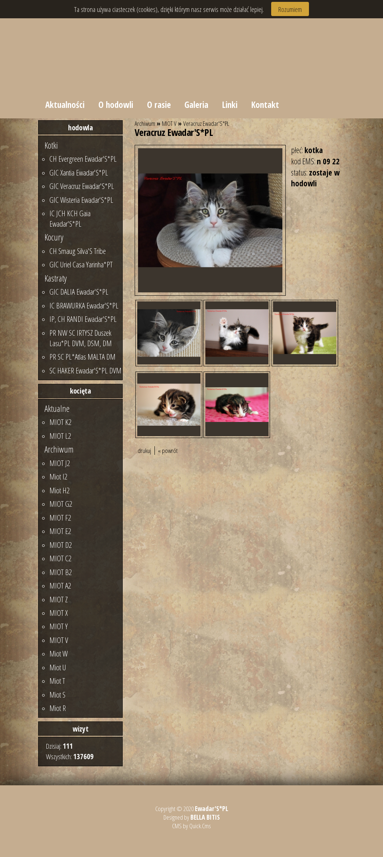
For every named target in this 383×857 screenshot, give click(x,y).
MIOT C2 (60, 558)
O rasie (159, 105)
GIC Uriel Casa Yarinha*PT (81, 264)
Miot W (58, 653)
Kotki (51, 145)
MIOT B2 (60, 572)
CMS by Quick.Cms (191, 826)
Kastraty (56, 278)
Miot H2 (59, 490)
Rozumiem (290, 9)
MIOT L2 (60, 436)
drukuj (144, 450)
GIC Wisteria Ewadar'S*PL (81, 200)
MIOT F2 (60, 517)
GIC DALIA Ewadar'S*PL (78, 291)
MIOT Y (58, 626)
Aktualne (57, 408)
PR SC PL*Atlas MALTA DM (82, 356)
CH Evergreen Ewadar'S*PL (83, 158)
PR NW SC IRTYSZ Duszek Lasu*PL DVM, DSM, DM (80, 337)
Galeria (196, 105)
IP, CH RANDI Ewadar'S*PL (83, 319)
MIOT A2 (60, 585)
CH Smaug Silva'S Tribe (77, 251)
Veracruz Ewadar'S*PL (206, 123)
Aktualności (65, 105)
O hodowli (115, 105)
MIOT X (58, 613)
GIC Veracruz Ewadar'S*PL (81, 186)
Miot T (57, 681)
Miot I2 (58, 476)
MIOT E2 (60, 531)
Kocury (54, 237)
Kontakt (265, 105)
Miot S (57, 694)
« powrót (168, 450)
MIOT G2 (60, 504)
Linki (230, 105)
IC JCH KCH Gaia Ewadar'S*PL (70, 218)
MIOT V (58, 640)
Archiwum (59, 449)
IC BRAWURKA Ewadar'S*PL (84, 305)
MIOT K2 (60, 422)
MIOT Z (58, 599)
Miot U (57, 667)
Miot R (57, 708)
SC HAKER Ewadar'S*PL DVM (85, 370)
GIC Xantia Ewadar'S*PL (78, 172)
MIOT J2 (59, 463)
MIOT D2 (60, 545)
